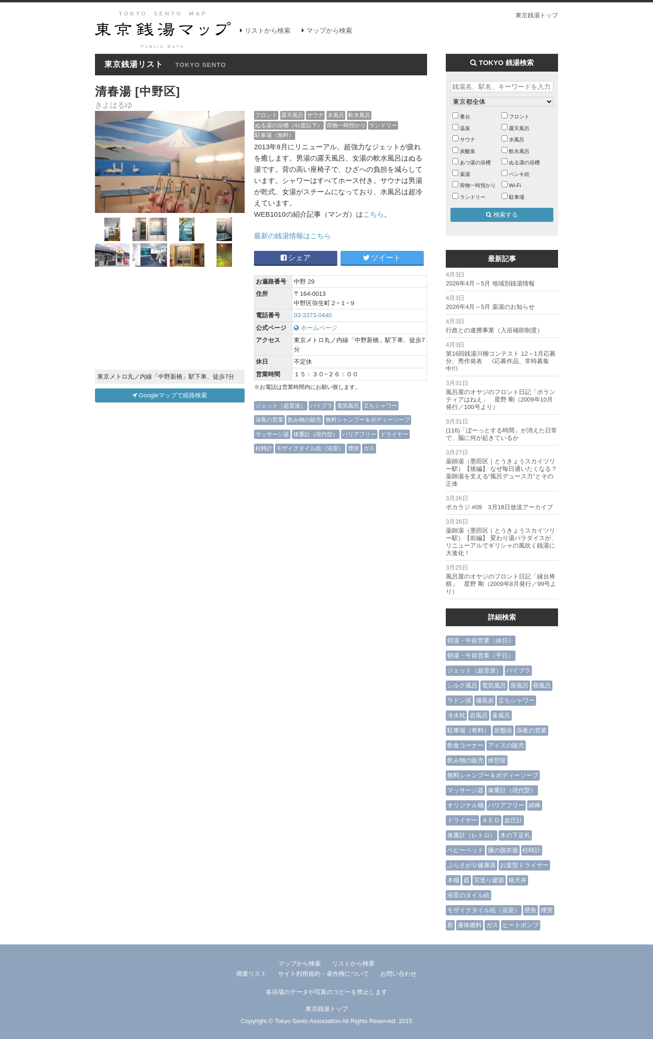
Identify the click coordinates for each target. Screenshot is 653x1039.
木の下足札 (515, 835)
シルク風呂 (462, 685)
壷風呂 (501, 715)
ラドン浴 (459, 700)
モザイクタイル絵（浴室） (310, 448)
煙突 (353, 448)
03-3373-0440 (313, 315)
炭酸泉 (467, 151)
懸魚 (530, 910)
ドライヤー (394, 434)
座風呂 (519, 685)
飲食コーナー (465, 745)
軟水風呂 (359, 115)
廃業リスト (251, 973)
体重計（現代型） (315, 434)
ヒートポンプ (520, 925)
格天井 (517, 880)
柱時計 (263, 448)
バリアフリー (359, 434)
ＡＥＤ (491, 820)
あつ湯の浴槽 (475, 162)
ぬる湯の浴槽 (524, 162)
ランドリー (383, 125)
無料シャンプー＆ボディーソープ (368, 420)
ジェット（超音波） (280, 405)
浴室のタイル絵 (468, 895)
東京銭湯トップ (536, 15)
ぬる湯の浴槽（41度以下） (289, 125)
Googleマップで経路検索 (169, 395)
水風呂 (335, 115)
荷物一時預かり (346, 125)
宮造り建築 (489, 880)
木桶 (453, 880)
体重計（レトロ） (471, 835)
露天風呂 (292, 115)
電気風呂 (348, 405)
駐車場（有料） (468, 730)
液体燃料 (469, 925)
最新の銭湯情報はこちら (292, 236)
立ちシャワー (380, 405)
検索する (502, 214)
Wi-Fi (515, 185)
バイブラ (321, 405)
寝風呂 (542, 685)
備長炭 (485, 700)
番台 (465, 116)
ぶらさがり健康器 (471, 865)
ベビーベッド (465, 850)
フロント (266, 115)
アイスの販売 (506, 745)
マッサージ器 (272, 434)
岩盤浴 (503, 730)
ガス (369, 448)
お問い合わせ (398, 973)
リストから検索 (267, 30)
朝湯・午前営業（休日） (480, 640)
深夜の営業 (269, 420)
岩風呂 (479, 715)
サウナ (315, 115)
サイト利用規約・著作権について (323, 973)
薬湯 (465, 174)
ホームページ (315, 327)
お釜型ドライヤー (524, 865)
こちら (373, 214)
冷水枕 (456, 715)
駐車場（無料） (274, 135)
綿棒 (535, 805)
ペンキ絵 (519, 174)
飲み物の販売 (304, 420)
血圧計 (513, 820)
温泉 (465, 128)
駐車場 (516, 197)
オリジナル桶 (465, 805)
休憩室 (497, 760)
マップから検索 (329, 30)
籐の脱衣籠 (503, 850)
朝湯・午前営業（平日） (480, 655)
